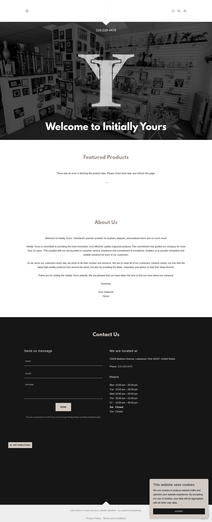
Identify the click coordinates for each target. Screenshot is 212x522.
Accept (179, 511)
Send (63, 407)
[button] (27, 11)
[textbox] (63, 361)
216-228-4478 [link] (106, 30)
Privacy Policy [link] (73, 417)
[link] (106, 10)
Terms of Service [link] (89, 417)
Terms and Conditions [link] (114, 518)
